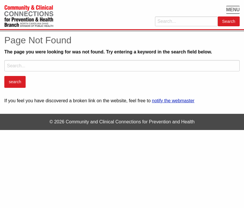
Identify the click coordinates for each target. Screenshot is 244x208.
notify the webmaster (173, 100)
